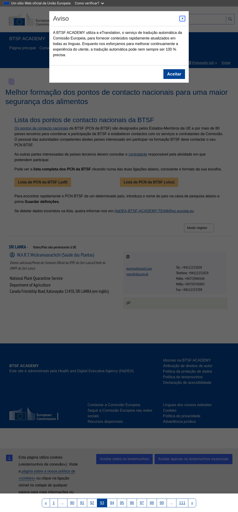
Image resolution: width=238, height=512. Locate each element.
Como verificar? (89, 3)
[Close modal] (182, 18)
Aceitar (174, 74)
